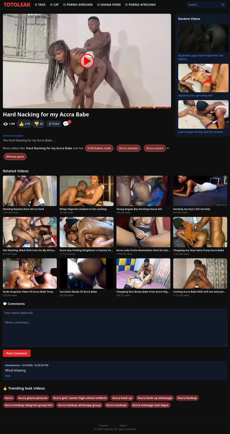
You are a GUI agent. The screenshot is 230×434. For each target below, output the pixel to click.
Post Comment (16, 353)
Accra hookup (187, 398)
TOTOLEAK (17, 4)
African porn (15, 157)
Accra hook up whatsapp (155, 398)
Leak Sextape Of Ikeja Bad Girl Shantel (200, 132)
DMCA (123, 425)
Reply (8, 375)
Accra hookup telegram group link (28, 405)
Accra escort (154, 148)
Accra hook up (122, 398)
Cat (54, 5)
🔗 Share (54, 123)
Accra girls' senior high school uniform (80, 398)
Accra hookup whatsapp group (79, 405)
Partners (104, 425)
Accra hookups (116, 405)
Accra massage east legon (150, 405)
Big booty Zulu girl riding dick (195, 95)
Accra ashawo (128, 148)
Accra (9, 398)
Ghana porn (109, 5)
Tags (40, 5)
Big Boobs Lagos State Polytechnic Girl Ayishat (200, 57)
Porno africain (78, 5)
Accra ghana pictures (33, 398)
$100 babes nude (99, 148)
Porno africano (140, 5)
